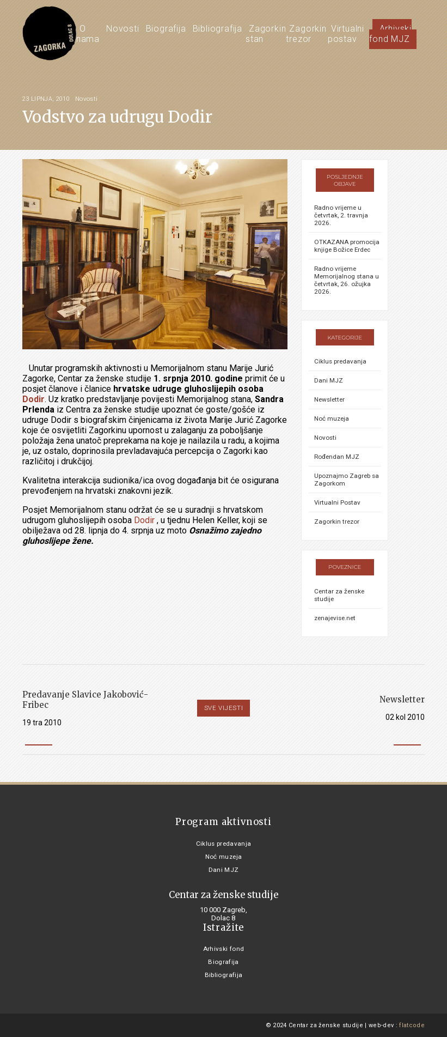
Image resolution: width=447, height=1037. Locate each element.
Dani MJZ (328, 380)
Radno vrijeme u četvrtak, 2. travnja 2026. (341, 215)
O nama (88, 33)
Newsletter (329, 399)
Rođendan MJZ (336, 456)
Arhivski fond (223, 949)
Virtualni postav (346, 33)
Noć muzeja (331, 418)
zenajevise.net (335, 618)
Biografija (166, 28)
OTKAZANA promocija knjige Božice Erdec (346, 245)
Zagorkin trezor (306, 33)
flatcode (412, 1025)
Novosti (122, 28)
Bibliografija (217, 28)
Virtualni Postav (337, 502)
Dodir (33, 399)
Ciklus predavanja (340, 361)
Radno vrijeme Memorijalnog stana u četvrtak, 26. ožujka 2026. (346, 280)
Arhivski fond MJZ (390, 33)
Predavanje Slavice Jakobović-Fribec (85, 699)
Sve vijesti (223, 708)
